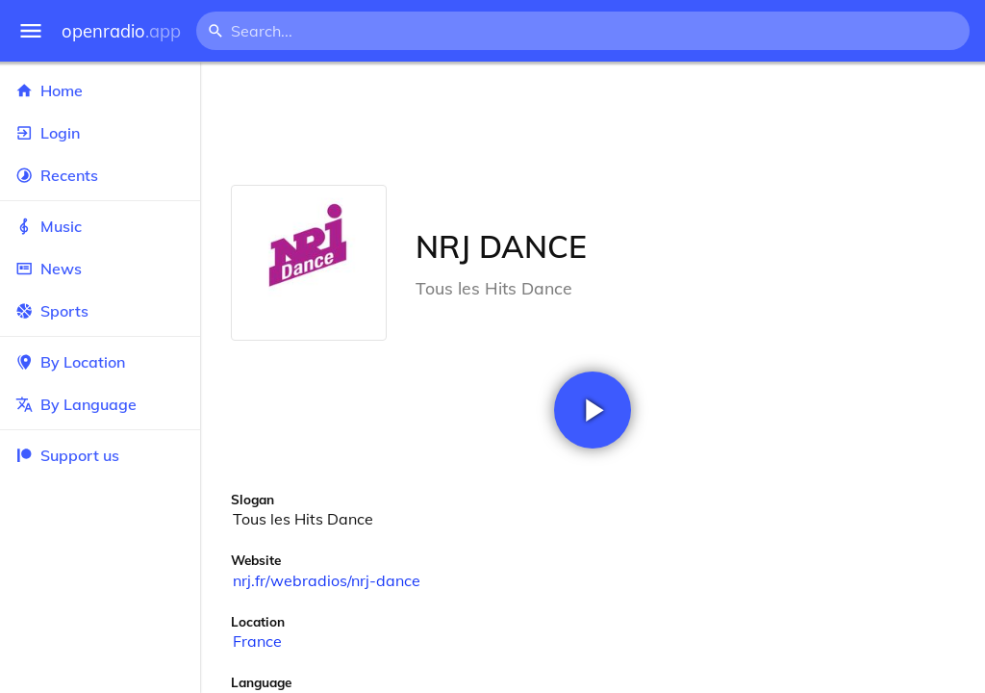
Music (100, 226)
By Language (100, 404)
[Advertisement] (592, 123)
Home (100, 90)
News (100, 268)
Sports (100, 311)
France (257, 641)
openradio (121, 31)
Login (100, 133)
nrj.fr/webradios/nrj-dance (326, 580)
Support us (67, 455)
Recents (100, 175)
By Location (100, 362)
